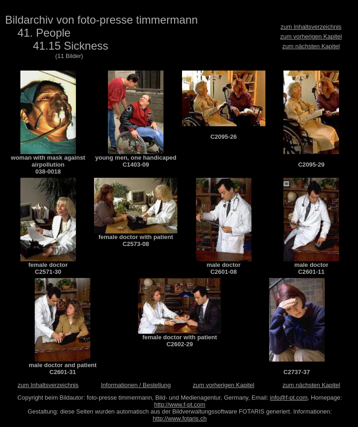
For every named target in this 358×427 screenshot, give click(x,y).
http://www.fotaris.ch (180, 418)
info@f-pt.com (289, 397)
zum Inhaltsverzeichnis (311, 26)
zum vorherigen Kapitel (311, 36)
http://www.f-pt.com (180, 404)
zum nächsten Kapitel (310, 46)
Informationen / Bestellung (136, 385)
